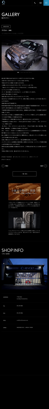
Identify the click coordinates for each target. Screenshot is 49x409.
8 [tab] (29, 72)
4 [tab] (22, 72)
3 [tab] (21, 72)
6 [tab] (26, 72)
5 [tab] (24, 72)
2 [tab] (19, 72)
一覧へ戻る (24, 174)
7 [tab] (27, 72)
